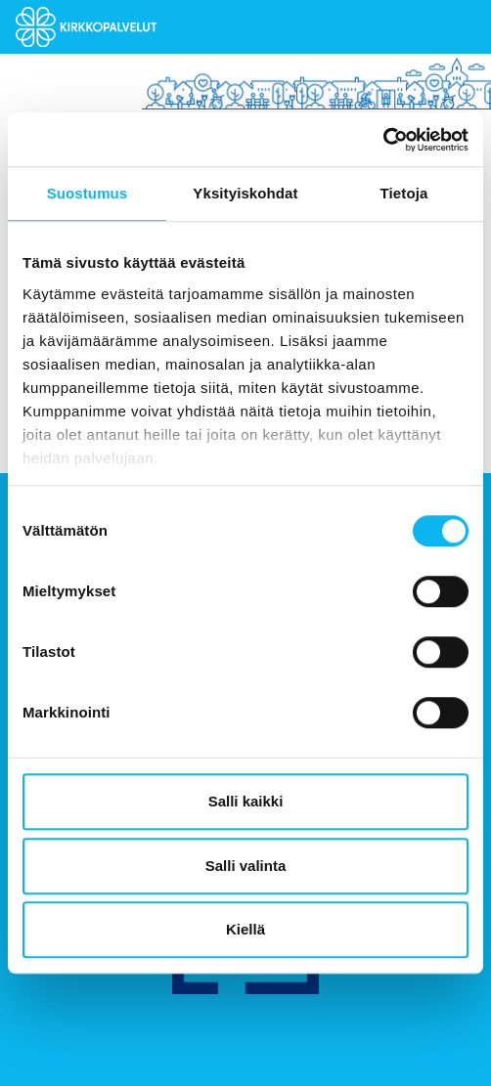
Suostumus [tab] (87, 193)
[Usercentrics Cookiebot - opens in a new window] (383, 139)
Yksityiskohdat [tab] (245, 193)
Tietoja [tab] (404, 193)
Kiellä (245, 929)
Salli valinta (246, 865)
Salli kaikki (246, 801)
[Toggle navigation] (460, 27)
